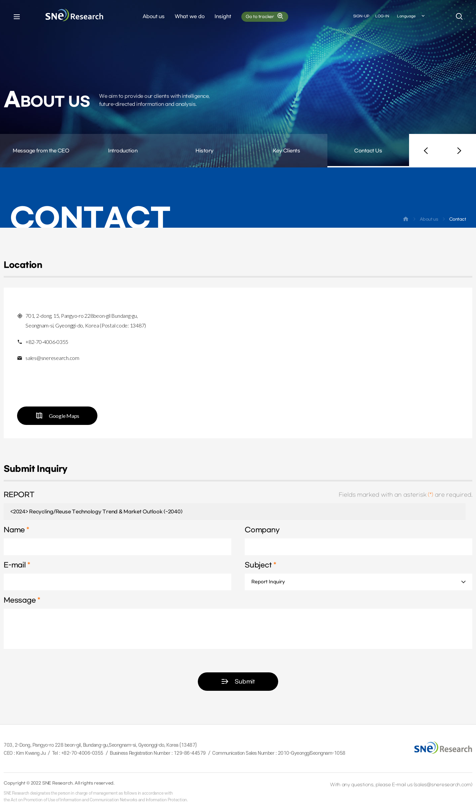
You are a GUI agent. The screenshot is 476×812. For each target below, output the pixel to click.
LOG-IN (382, 16)
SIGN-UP (361, 16)
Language (411, 16)
